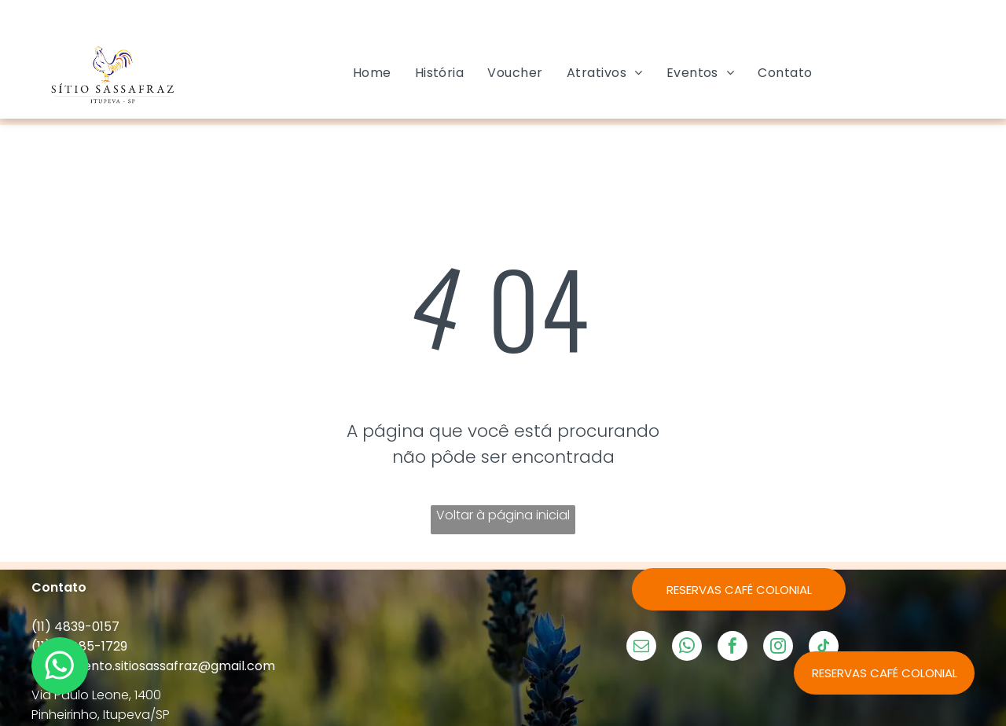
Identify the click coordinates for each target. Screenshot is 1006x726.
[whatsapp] (687, 648)
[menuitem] (372, 72)
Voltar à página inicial (503, 515)
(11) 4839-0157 (75, 627)
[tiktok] (824, 648)
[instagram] (778, 648)
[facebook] (732, 648)
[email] (641, 648)
